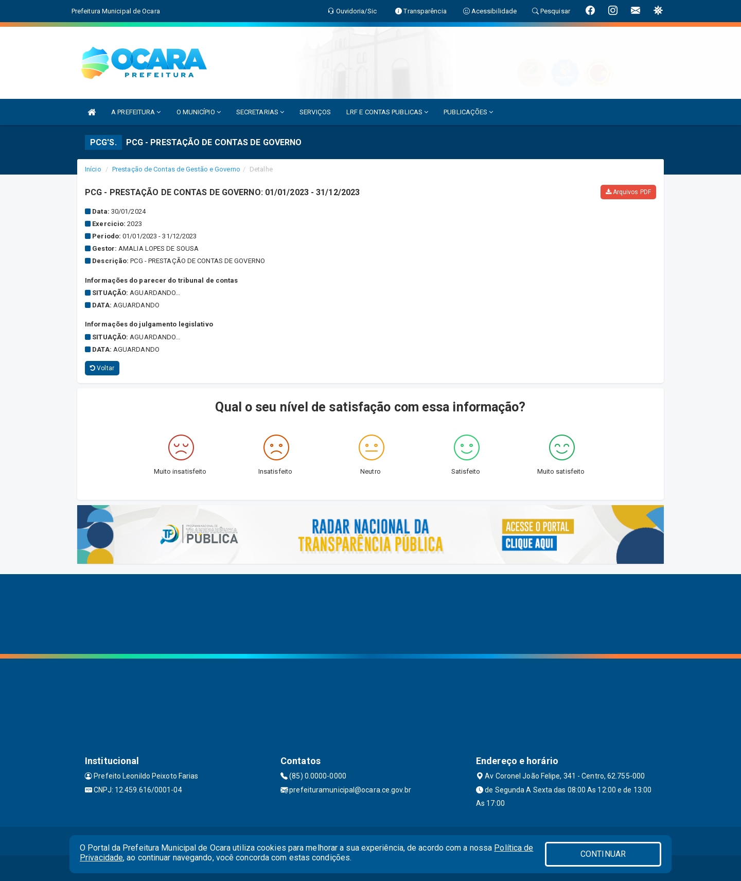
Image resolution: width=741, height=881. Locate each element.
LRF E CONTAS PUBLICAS (387, 112)
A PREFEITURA (136, 112)
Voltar (102, 368)
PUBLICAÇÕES (468, 112)
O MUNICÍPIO (199, 112)
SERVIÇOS (315, 112)
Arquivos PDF (628, 192)
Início (93, 169)
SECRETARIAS (260, 112)
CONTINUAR (603, 854)
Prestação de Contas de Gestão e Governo (176, 169)
